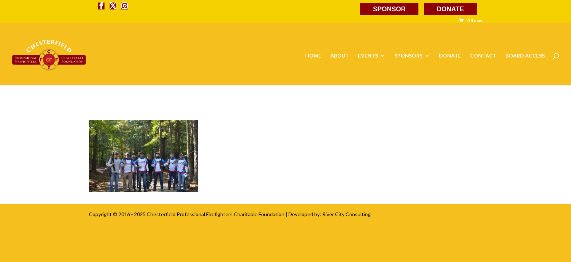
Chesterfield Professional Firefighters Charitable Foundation (215, 214)
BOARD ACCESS (525, 56)
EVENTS (368, 56)
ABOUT (339, 56)
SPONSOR (389, 9)
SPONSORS (408, 56)
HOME (313, 56)
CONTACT (483, 56)
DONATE (450, 9)
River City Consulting (346, 214)
